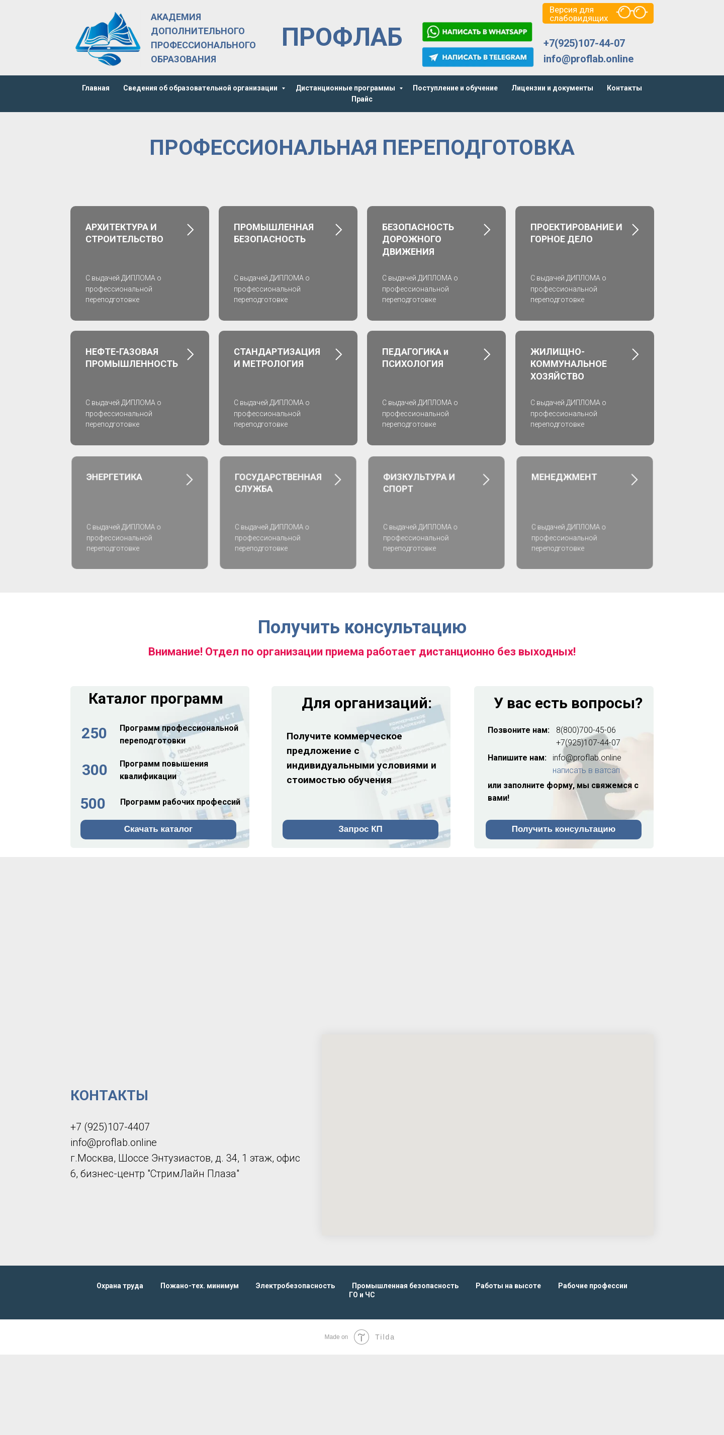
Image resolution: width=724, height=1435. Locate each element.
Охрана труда (120, 1286)
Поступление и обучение (455, 88)
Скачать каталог (158, 829)
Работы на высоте (508, 1286)
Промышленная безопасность (405, 1286)
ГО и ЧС (362, 1295)
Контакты (624, 88)
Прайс (362, 99)
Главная (96, 88)
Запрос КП (360, 829)
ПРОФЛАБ (342, 37)
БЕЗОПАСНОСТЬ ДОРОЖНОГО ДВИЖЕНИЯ (418, 239)
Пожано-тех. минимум (199, 1286)
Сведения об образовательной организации (201, 88)
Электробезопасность (295, 1286)
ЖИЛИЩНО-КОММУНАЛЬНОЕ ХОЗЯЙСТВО (568, 363)
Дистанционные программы (346, 88)
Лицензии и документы (552, 88)
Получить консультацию (564, 829)
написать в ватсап (586, 770)
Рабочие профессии (592, 1286)
